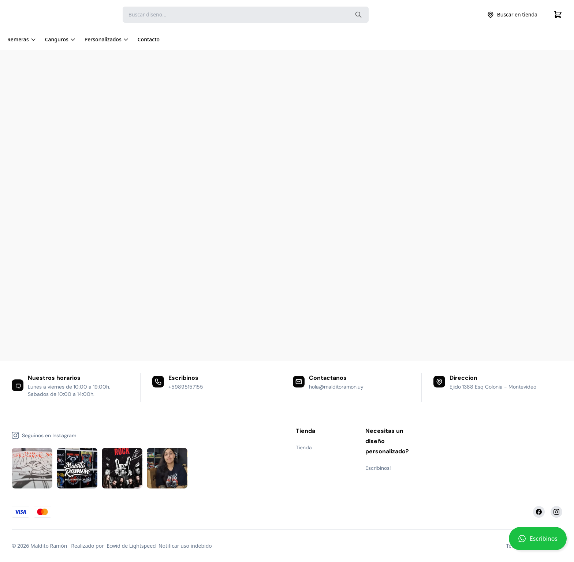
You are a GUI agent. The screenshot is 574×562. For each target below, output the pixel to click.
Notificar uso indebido (185, 545)
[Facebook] (539, 512)
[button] (538, 541)
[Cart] (558, 14)
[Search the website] (358, 14)
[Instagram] (556, 512)
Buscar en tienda (512, 14)
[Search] (246, 15)
